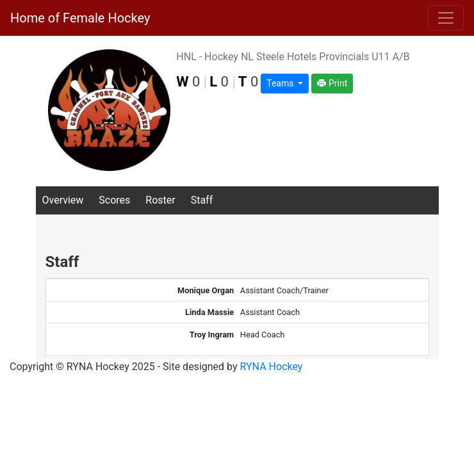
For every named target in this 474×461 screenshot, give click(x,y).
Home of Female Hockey (80, 18)
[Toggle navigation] (446, 18)
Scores (114, 200)
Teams (281, 83)
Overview (63, 200)
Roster (160, 200)
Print (332, 83)
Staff (202, 200)
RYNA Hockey (271, 366)
